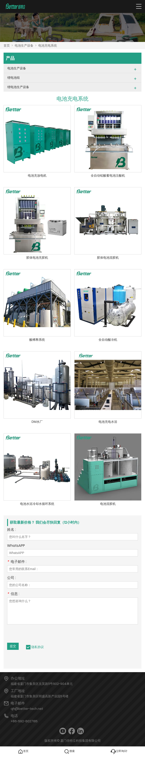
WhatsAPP (16, 546)
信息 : (13, 594)
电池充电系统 (47, 45)
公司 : (11, 578)
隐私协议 (37, 647)
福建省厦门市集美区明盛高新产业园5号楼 (39, 696)
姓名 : (11, 530)
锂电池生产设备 (18, 87)
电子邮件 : (16, 562)
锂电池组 (13, 77)
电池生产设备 (24, 45)
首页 (7, 45)
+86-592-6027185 (24, 721)
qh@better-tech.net (27, 708)
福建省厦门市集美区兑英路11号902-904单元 (42, 684)
